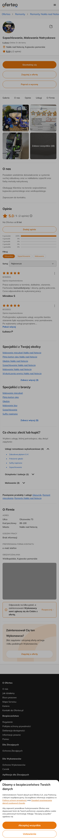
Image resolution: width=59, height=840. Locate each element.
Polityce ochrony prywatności (14, 800)
